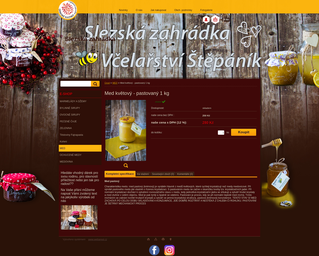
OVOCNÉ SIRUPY (70, 114)
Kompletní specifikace (120, 173)
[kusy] (221, 132)
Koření (63, 141)
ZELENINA (66, 128)
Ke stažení (143, 174)
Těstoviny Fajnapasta (71, 134)
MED (62, 148)
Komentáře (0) (185, 174)
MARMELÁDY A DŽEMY (73, 101)
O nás (139, 10)
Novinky (123, 10)
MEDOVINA (66, 161)
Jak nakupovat (158, 10)
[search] (95, 84)
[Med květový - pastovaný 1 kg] (126, 135)
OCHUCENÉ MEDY (71, 155)
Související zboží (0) (163, 174)
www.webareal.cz (97, 239)
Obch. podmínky (183, 10)
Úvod (107, 83)
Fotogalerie (206, 10)
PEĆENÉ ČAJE (68, 121)
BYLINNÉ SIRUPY (70, 108)
